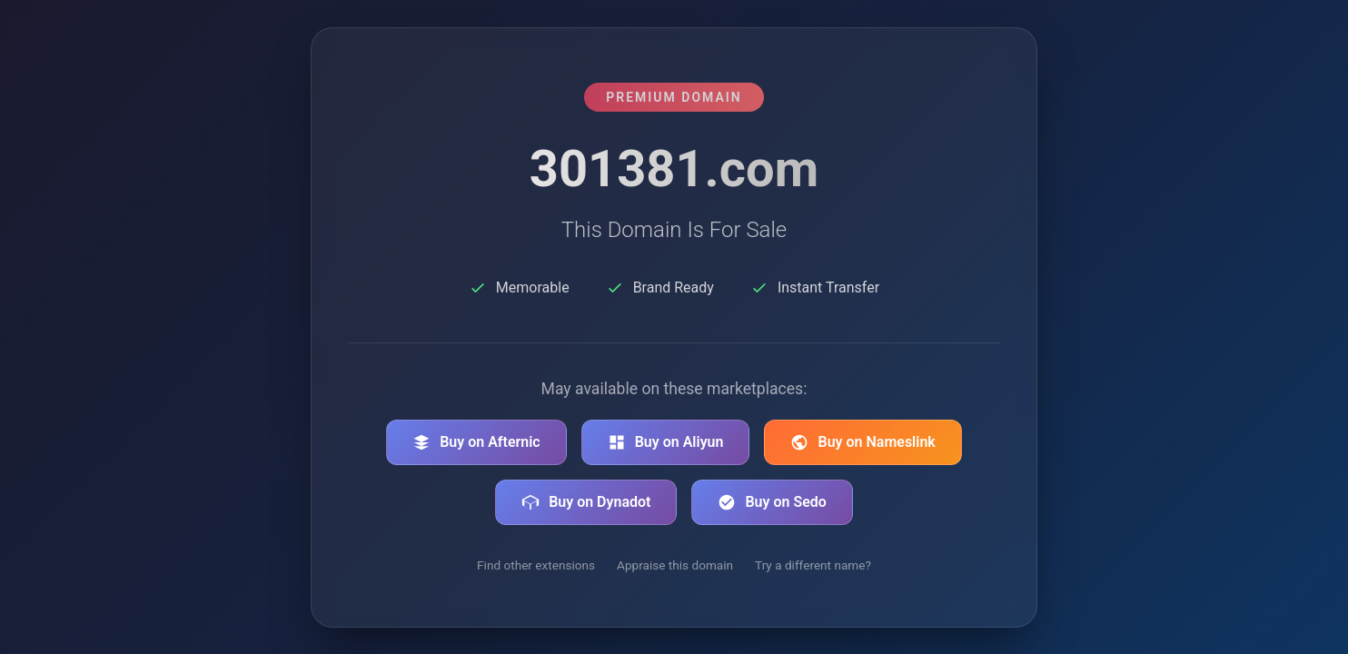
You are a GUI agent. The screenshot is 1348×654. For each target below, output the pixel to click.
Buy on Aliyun (666, 442)
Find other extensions (536, 565)
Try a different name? (813, 565)
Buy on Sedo (772, 502)
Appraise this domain (675, 565)
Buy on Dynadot (585, 502)
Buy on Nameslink (862, 442)
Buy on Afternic (476, 442)
